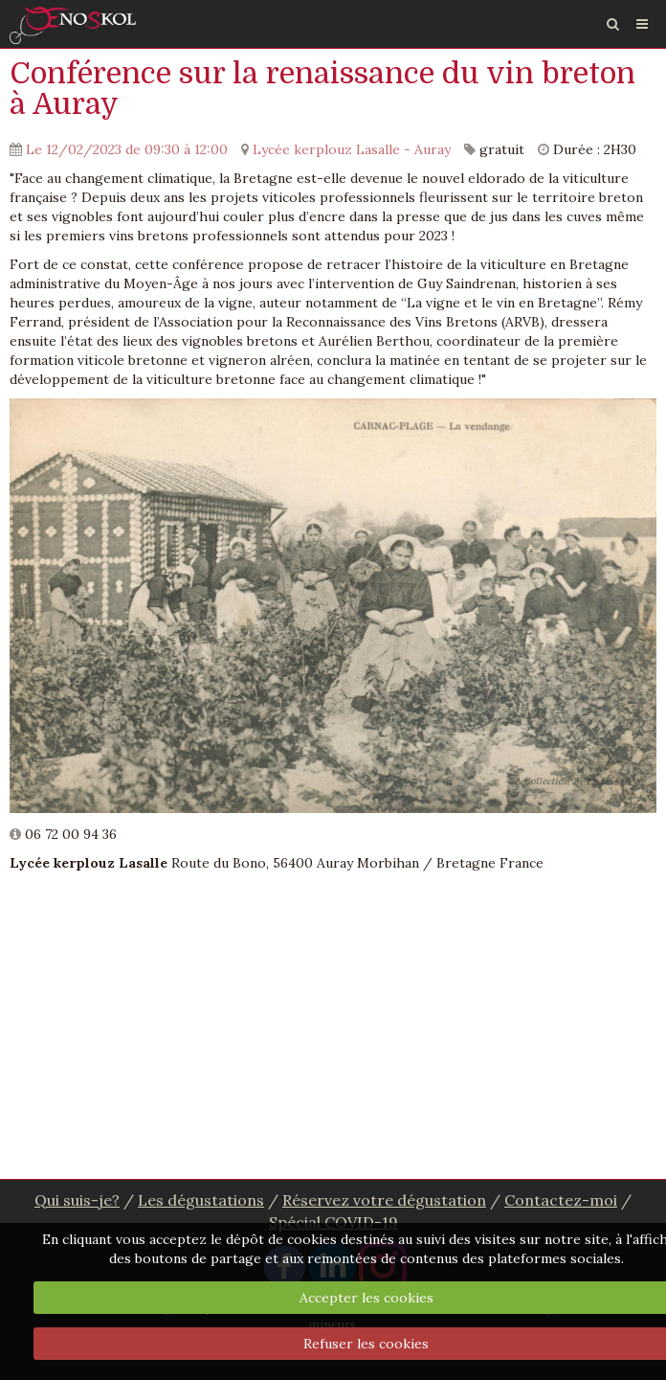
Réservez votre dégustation (384, 1200)
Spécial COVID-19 (333, 1222)
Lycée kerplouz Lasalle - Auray (352, 149)
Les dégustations (201, 1200)
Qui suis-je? (77, 1200)
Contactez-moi (560, 1200)
